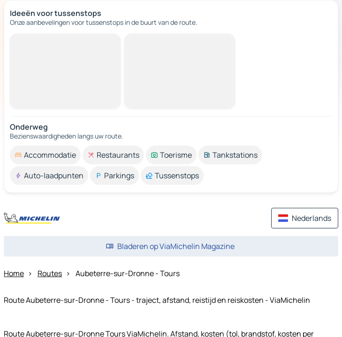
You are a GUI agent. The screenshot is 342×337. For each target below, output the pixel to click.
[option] (45, 155)
